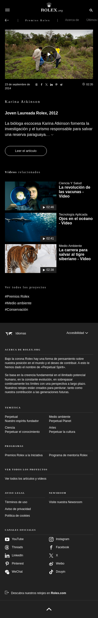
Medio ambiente (71, 419)
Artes (71, 430)
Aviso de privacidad (18, 509)
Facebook (59, 547)
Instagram (59, 539)
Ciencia (27, 430)
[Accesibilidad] (77, 333)
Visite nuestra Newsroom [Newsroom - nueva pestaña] (65, 502)
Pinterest (14, 564)
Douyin (57, 572)
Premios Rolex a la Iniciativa (24, 455)
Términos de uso (16, 502)
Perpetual (27, 419)
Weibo (56, 564)
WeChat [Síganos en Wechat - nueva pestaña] (14, 572)
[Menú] (7, 10)
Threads (14, 547)
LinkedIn (14, 555)
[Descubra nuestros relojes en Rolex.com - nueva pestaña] (35, 593)
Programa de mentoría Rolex (68, 455)
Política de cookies (17, 515)
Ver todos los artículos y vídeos (26, 478)
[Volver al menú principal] (7, 20)
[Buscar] (90, 10)
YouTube (14, 539)
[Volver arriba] (49, 609)
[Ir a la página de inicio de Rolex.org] (49, 7)
